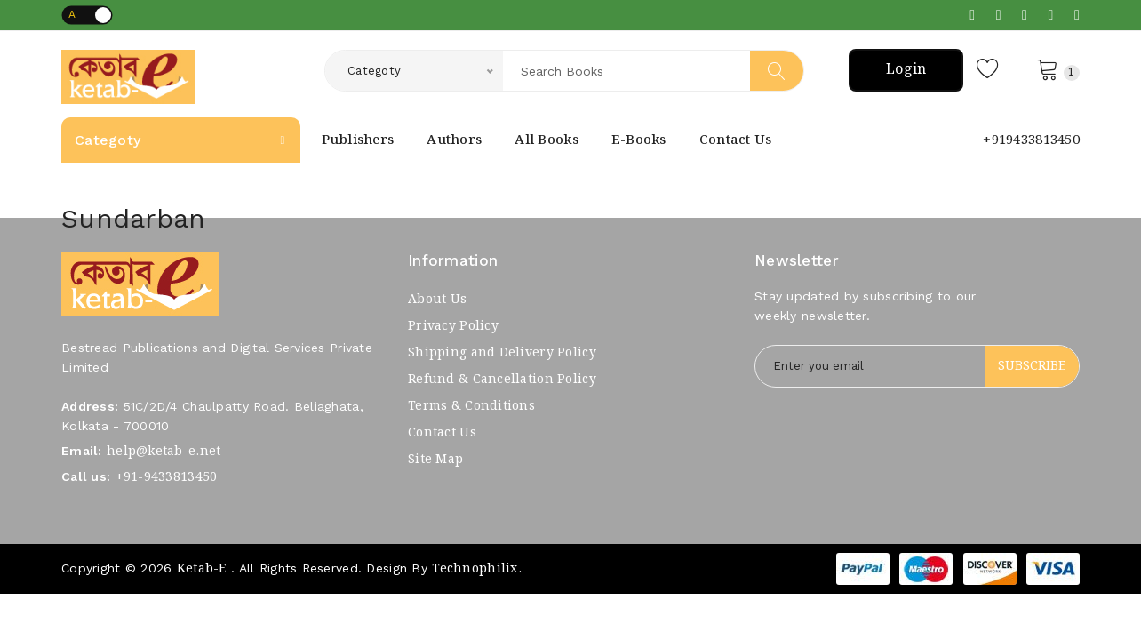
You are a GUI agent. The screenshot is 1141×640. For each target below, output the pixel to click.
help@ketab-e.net (163, 451)
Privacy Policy (453, 326)
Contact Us (735, 140)
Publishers (358, 140)
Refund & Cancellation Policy (502, 379)
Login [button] (906, 70)
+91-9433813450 (167, 477)
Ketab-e (202, 569)
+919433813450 (1031, 140)
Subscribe (1031, 366)
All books (546, 140)
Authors (454, 140)
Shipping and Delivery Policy (502, 353)
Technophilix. (477, 569)
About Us (437, 299)
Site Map (435, 459)
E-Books (638, 140)
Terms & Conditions (471, 406)
